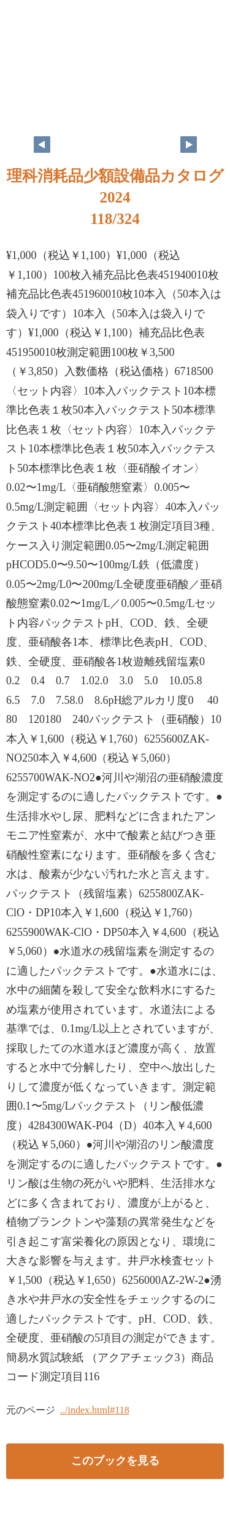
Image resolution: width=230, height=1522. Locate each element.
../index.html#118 (94, 1410)
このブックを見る (115, 1460)
